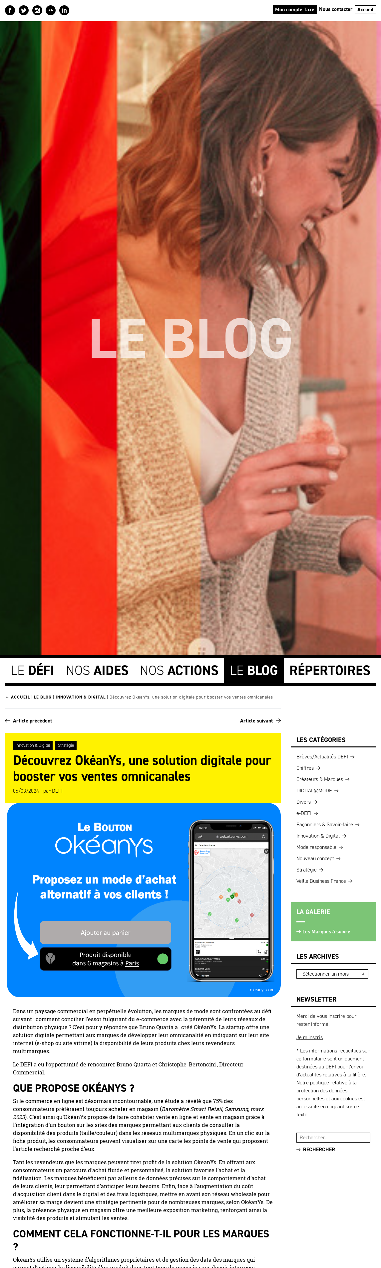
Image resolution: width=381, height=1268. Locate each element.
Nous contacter (336, 9)
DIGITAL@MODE (314, 789)
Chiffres (305, 766)
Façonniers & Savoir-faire (324, 823)
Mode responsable (316, 846)
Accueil (365, 9)
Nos (97, 670)
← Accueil (17, 696)
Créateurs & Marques (319, 778)
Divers (303, 800)
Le (32, 670)
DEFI (57, 789)
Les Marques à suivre (326, 930)
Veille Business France (321, 879)
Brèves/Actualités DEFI (322, 755)
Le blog (43, 696)
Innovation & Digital (81, 696)
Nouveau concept (315, 857)
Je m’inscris (309, 1036)
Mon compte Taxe (294, 9)
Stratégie (66, 744)
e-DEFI (303, 812)
